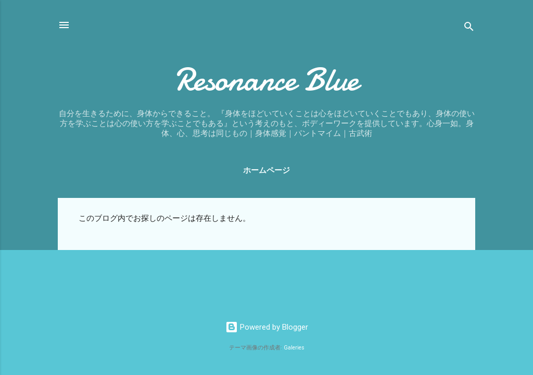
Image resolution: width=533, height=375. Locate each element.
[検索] (469, 28)
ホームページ (266, 170)
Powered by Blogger (266, 327)
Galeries (294, 347)
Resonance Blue (266, 79)
